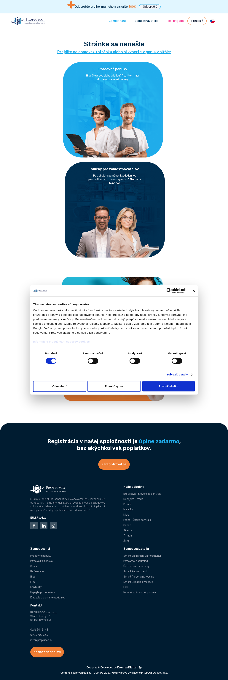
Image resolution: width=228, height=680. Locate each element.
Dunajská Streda (133, 499)
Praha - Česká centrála (137, 520)
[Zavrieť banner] (193, 290)
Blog (33, 576)
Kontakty (36, 587)
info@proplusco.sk (41, 640)
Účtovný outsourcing (136, 566)
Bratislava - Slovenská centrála (142, 493)
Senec (127, 525)
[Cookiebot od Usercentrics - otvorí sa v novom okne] (169, 291)
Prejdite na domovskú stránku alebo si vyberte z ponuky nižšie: (114, 52)
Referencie (37, 571)
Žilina (126, 540)
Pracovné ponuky (40, 555)
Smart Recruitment (135, 571)
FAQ (32, 582)
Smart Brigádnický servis (138, 582)
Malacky (128, 509)
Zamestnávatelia (146, 21)
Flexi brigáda (175, 21)
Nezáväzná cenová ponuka (139, 592)
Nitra (126, 514)
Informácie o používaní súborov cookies (62, 341)
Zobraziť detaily (177, 374)
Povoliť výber (114, 386)
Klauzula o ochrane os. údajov (47, 597)
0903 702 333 (39, 635)
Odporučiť (150, 6)
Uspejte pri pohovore (42, 592)
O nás (33, 566)
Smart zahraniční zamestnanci (142, 555)
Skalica (127, 530)
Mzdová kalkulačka (41, 561)
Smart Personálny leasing (138, 576)
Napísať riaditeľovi (47, 652)
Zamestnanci (118, 21)
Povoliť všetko (168, 386)
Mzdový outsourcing (135, 561)
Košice (127, 504)
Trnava (127, 535)
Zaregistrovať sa (114, 464)
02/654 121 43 (39, 629)
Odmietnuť (59, 386)
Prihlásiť (197, 21)
